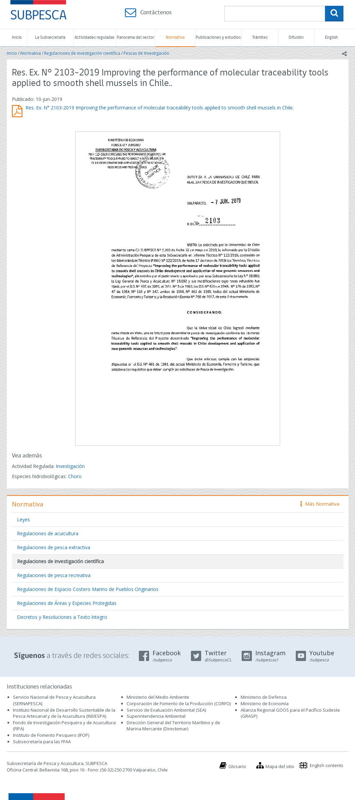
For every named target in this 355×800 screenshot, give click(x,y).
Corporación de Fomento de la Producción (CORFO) (179, 703)
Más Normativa (320, 504)
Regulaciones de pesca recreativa (54, 575)
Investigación (70, 466)
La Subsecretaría (50, 37)
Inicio (17, 37)
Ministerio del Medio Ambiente (158, 697)
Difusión (296, 37)
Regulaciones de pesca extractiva (53, 547)
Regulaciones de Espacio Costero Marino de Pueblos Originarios (88, 589)
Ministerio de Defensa (264, 697)
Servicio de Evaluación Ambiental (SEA (166, 710)
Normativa (175, 37)
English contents (326, 765)
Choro (75, 476)
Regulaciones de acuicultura (47, 533)
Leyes (23, 519)
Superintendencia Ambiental (156, 716)
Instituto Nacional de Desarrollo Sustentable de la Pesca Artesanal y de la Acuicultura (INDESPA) (64, 713)
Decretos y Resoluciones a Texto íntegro (62, 617)
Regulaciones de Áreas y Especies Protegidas (66, 603)
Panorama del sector (135, 37)
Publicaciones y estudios (218, 37)
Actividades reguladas (94, 37)
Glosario (237, 766)
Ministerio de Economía (265, 703)
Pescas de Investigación (146, 53)
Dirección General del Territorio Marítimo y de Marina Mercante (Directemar (173, 725)
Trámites (260, 37)
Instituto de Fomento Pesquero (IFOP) (51, 735)
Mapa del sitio (279, 766)
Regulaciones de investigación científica (82, 53)
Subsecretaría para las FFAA (42, 741)
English (331, 37)
